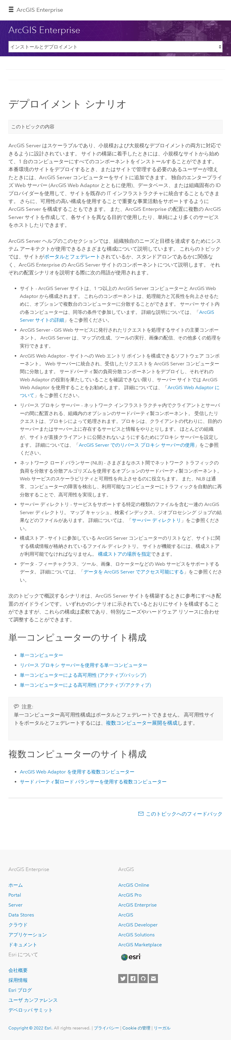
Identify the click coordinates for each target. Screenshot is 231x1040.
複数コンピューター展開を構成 (141, 723)
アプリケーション (27, 935)
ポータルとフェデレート (72, 257)
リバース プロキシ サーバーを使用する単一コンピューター (83, 665)
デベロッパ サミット (30, 1010)
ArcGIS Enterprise (40, 9)
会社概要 (18, 970)
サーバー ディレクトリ (156, 520)
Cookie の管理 (136, 1028)
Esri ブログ (20, 990)
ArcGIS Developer (138, 925)
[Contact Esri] (153, 978)
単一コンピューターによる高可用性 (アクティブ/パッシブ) (83, 675)
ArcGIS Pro (130, 895)
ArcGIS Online (133, 885)
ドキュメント (22, 945)
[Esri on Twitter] (122, 978)
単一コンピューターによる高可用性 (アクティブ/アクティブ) (85, 685)
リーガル (162, 1028)
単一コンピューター (41, 655)
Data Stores (21, 915)
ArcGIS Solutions (136, 935)
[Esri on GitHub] (143, 978)
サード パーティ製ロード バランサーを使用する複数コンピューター (93, 782)
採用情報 (18, 980)
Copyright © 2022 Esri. (30, 1028)
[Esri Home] (130, 957)
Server (15, 905)
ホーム (15, 885)
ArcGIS (125, 915)
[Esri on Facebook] (132, 978)
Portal (14, 895)
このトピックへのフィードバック (184, 814)
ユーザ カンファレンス (33, 1000)
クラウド (18, 925)
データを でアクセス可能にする (134, 572)
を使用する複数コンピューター (77, 772)
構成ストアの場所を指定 (124, 554)
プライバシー (106, 1028)
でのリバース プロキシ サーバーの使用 (137, 445)
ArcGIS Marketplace (140, 945)
